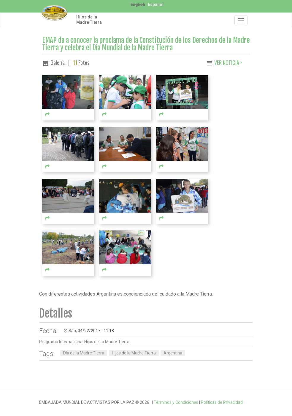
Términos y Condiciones (176, 402)
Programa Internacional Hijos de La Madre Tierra (84, 341)
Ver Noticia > (228, 62)
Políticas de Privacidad (222, 402)
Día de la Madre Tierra (83, 353)
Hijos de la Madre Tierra (89, 20)
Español (156, 4)
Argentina (173, 353)
